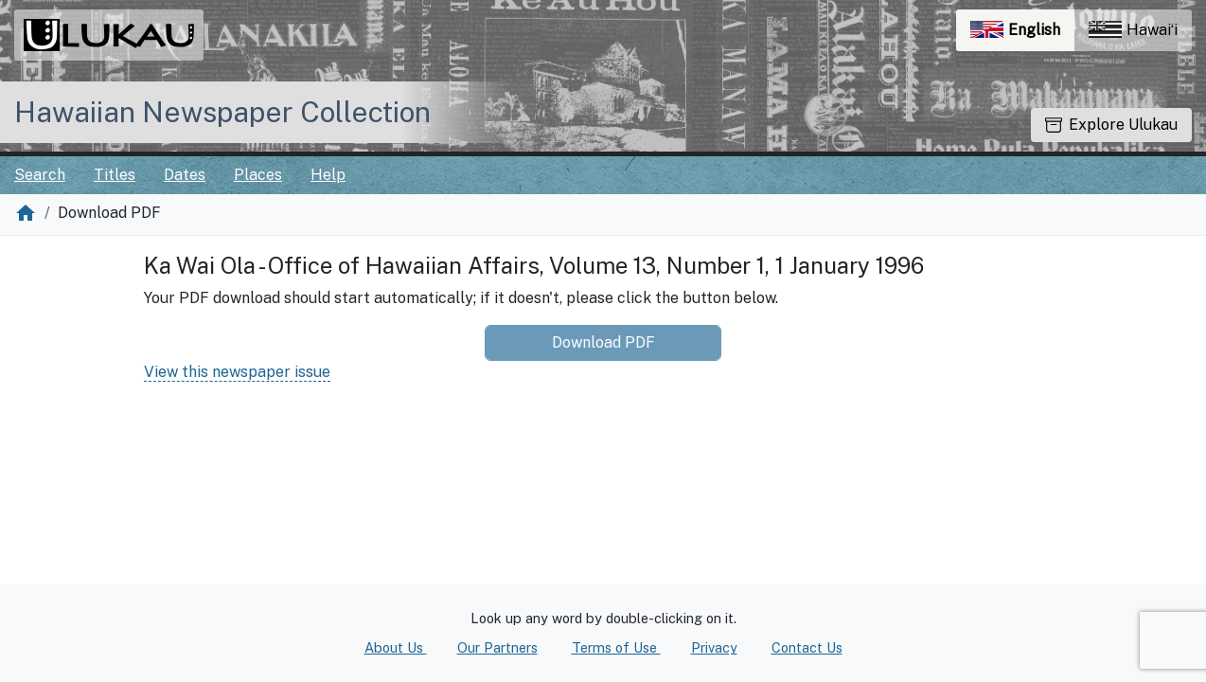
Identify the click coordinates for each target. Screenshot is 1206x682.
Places (258, 175)
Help (328, 175)
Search (39, 175)
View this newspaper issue (237, 372)
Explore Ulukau (1111, 125)
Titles (114, 175)
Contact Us (806, 647)
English (1022, 34)
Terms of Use (616, 647)
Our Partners (497, 647)
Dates (184, 175)
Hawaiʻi (1133, 30)
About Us (395, 647)
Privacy (714, 647)
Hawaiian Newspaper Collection (222, 112)
